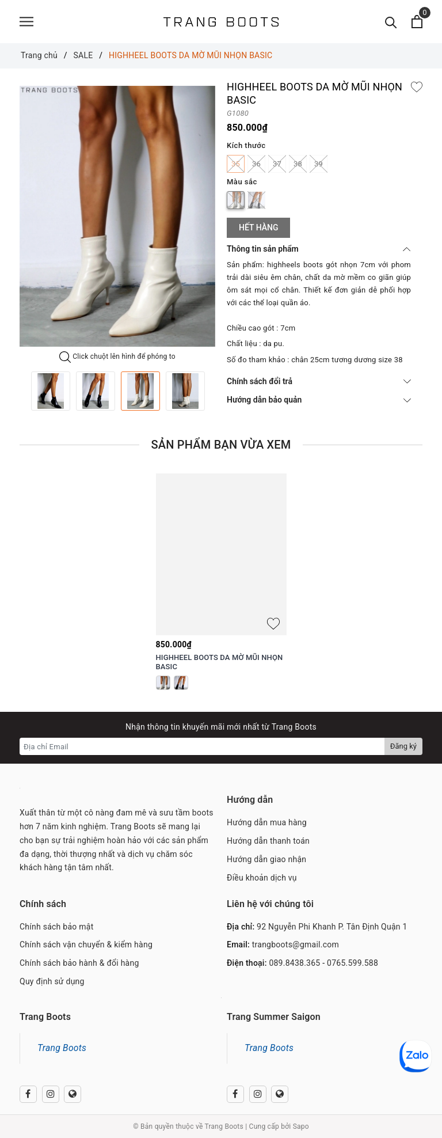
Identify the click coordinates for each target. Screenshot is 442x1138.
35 (236, 164)
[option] (117, 216)
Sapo (301, 1126)
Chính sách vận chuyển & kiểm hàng (86, 944)
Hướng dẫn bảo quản (319, 399)
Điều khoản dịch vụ (262, 877)
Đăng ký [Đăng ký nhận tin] (403, 746)
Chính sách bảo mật (56, 926)
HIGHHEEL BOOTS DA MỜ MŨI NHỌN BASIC (219, 662)
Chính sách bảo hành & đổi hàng (79, 963)
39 (318, 164)
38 (298, 164)
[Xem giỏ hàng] (416, 21)
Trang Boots (61, 1047)
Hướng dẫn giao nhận (266, 859)
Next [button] (215, 391)
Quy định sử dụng (52, 981)
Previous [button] (19, 391)
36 (256, 164)
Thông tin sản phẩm (319, 248)
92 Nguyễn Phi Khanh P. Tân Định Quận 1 (332, 926)
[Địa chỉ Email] (202, 746)
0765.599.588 (352, 963)
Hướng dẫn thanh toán (268, 840)
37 (277, 164)
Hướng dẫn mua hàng (267, 822)
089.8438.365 (294, 963)
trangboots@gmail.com (295, 944)
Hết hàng (258, 227)
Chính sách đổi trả (319, 381)
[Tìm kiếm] (391, 22)
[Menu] (26, 21)
